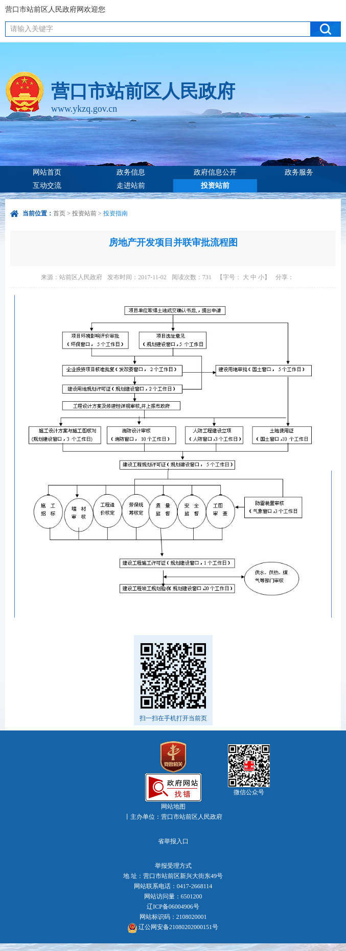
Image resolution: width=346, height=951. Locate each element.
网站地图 (173, 806)
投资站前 (215, 185)
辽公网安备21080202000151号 (173, 928)
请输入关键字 (31, 29)
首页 (59, 213)
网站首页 (47, 172)
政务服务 (299, 172)
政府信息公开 (215, 172)
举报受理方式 (173, 865)
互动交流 (47, 185)
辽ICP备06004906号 (173, 906)
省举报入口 (173, 841)
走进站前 (131, 185)
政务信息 (131, 172)
